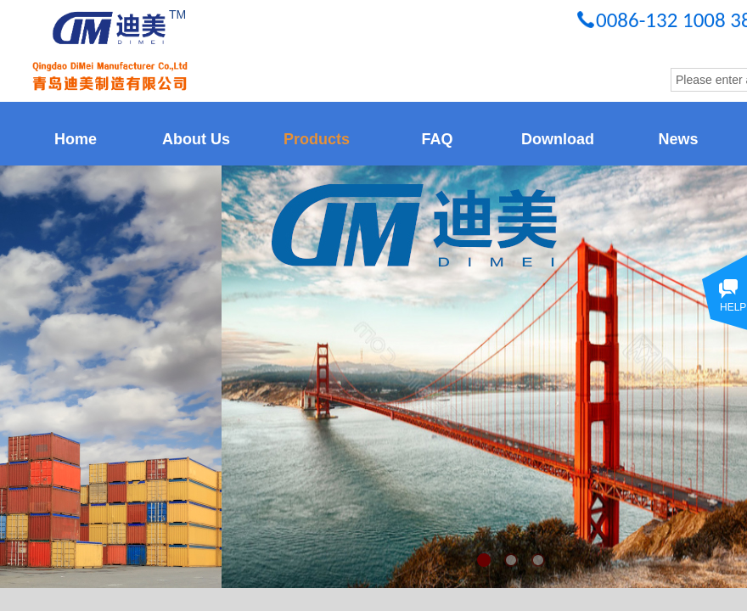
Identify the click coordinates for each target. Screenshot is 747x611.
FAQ (436, 139)
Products (317, 139)
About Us (196, 139)
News (678, 139)
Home (75, 139)
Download (557, 139)
